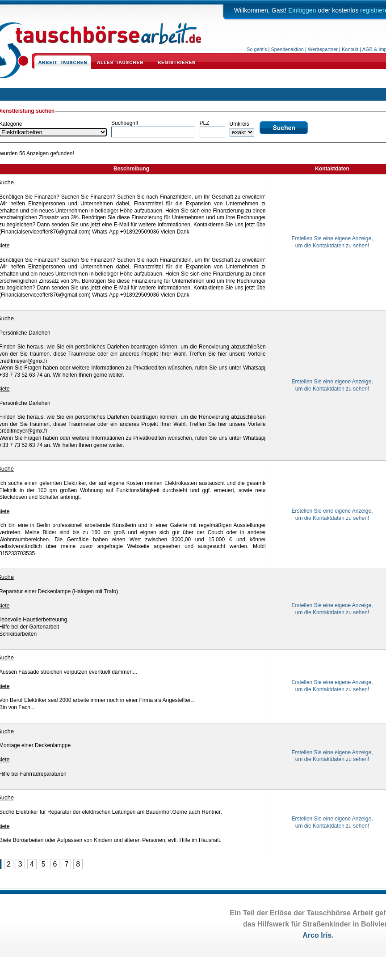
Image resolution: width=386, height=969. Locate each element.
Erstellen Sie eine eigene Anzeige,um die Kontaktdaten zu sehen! (332, 242)
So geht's (257, 49)
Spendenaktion (287, 49)
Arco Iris (316, 935)
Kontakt (350, 49)
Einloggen (302, 10)
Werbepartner (323, 49)
